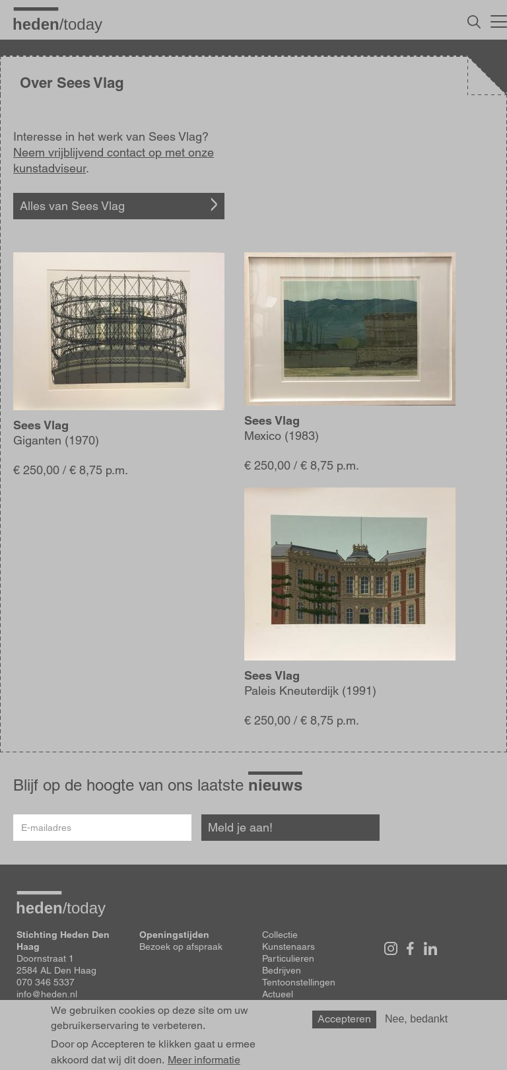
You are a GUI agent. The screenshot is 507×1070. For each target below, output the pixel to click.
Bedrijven (281, 970)
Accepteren (344, 1019)
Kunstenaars (288, 946)
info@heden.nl (47, 994)
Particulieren (288, 958)
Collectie (280, 934)
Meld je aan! (240, 827)
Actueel (277, 994)
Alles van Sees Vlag (72, 206)
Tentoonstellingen (298, 982)
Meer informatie (204, 1060)
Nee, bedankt (416, 1018)
